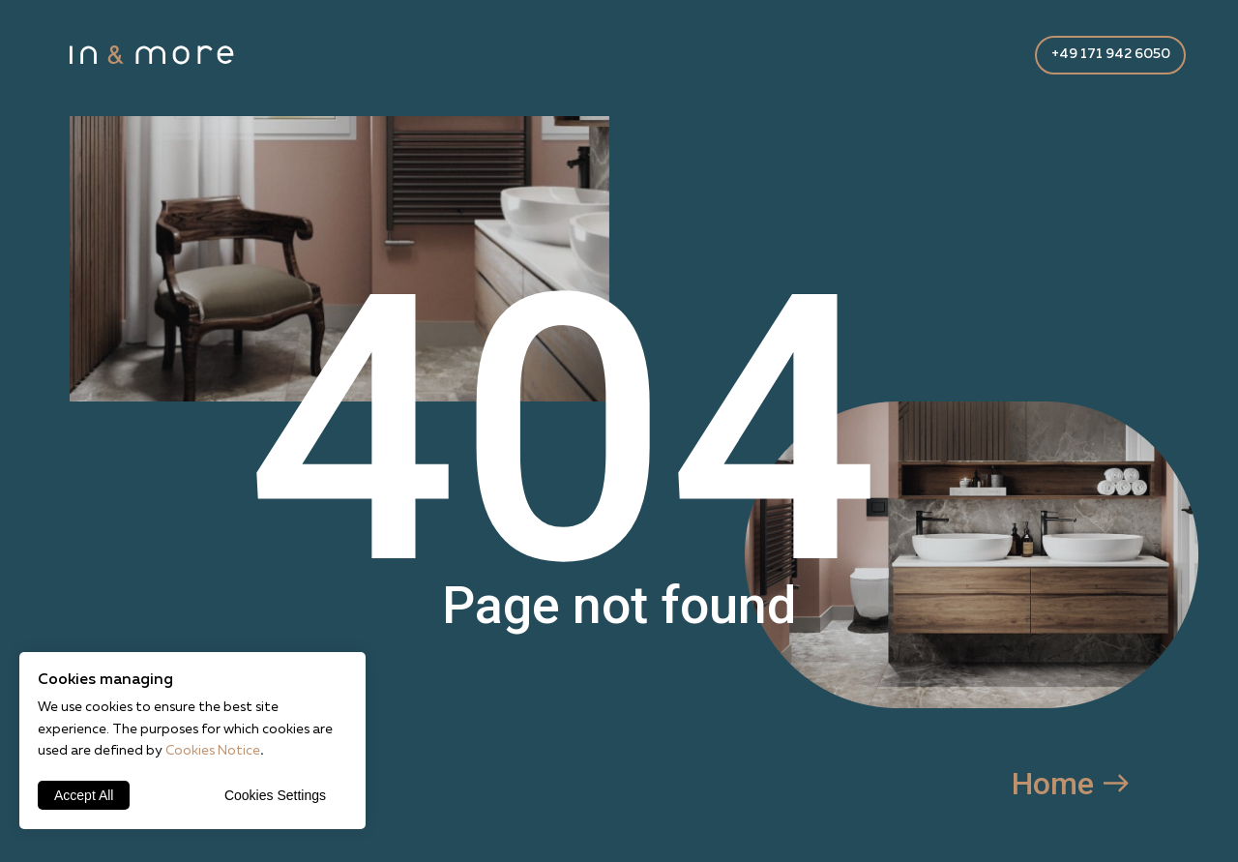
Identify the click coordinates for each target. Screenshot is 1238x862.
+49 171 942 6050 (1110, 54)
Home (1053, 783)
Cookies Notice (212, 751)
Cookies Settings (275, 795)
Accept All (83, 795)
